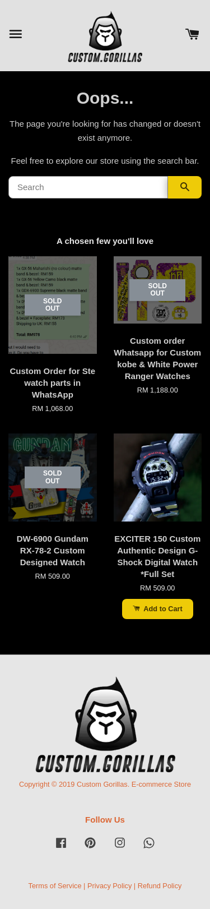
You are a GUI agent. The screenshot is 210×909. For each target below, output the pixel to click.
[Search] (88, 187)
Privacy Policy (109, 886)
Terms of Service (55, 886)
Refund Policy (160, 886)
